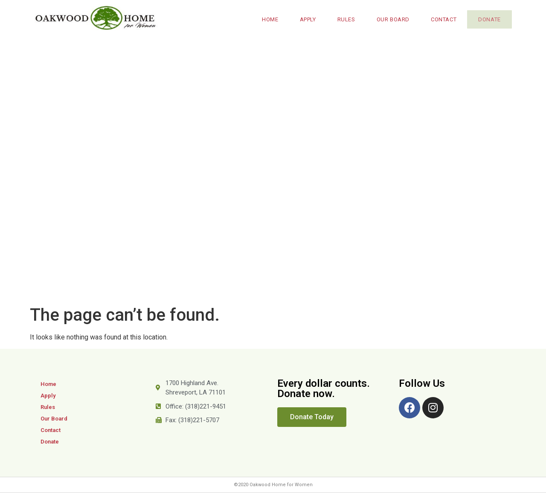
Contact (440, 19)
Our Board (389, 19)
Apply (304, 19)
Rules (343, 19)
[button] (311, 417)
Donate (487, 19)
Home (266, 19)
